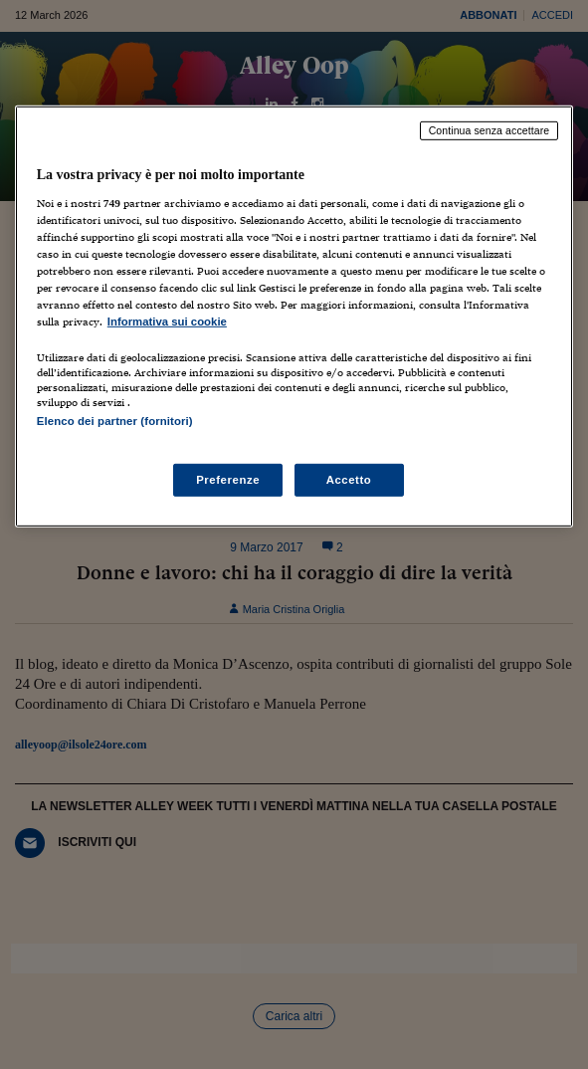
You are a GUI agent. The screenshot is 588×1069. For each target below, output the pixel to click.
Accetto (349, 479)
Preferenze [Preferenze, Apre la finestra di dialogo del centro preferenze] (228, 479)
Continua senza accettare (489, 130)
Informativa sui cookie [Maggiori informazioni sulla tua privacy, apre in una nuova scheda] (167, 321)
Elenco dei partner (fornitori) (115, 421)
